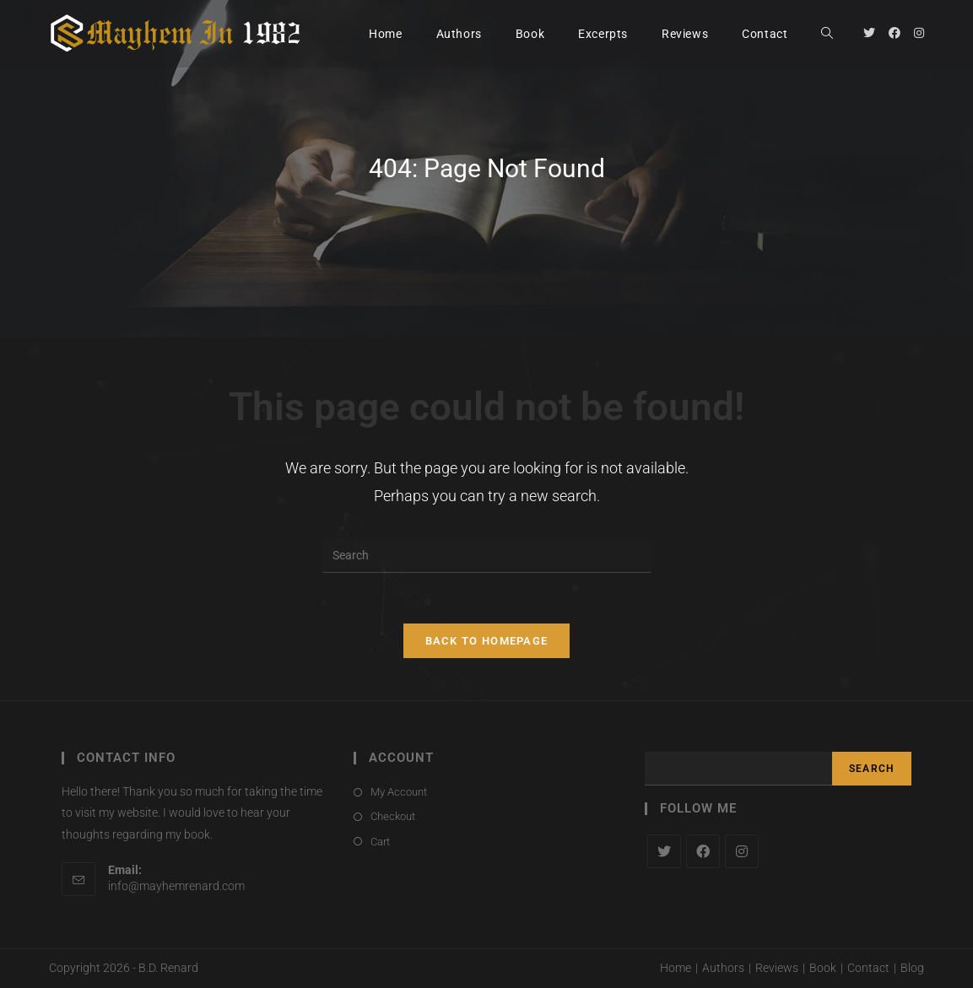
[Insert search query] (486, 556)
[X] (664, 851)
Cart (380, 841)
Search (872, 769)
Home (675, 968)
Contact (868, 968)
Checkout (392, 816)
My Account (398, 792)
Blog (912, 968)
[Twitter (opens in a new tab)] (869, 33)
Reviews (776, 968)
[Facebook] (703, 851)
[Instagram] (742, 851)
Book (822, 968)
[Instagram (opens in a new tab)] (919, 33)
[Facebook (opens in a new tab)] (894, 33)
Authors (723, 968)
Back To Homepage (487, 640)
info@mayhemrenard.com (176, 886)
